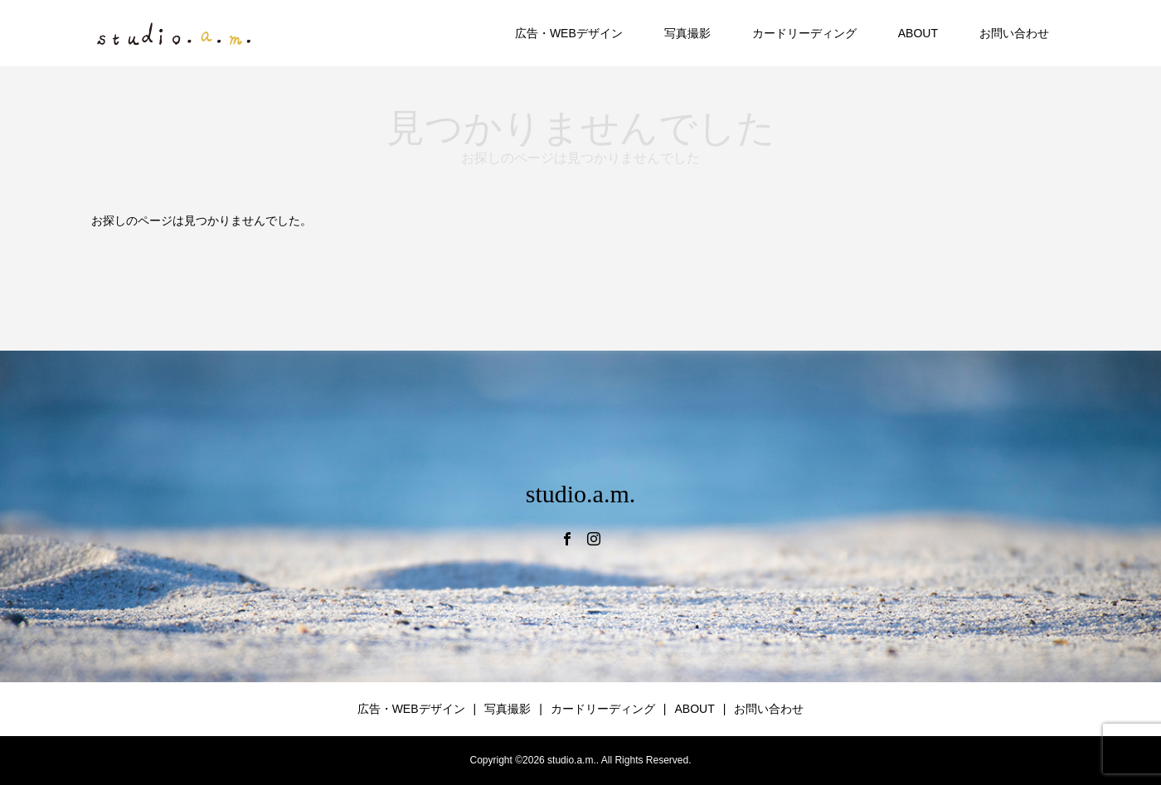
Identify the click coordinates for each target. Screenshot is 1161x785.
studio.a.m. (581, 493)
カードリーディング (804, 33)
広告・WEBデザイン (569, 33)
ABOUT (918, 33)
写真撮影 (687, 33)
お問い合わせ (1014, 33)
